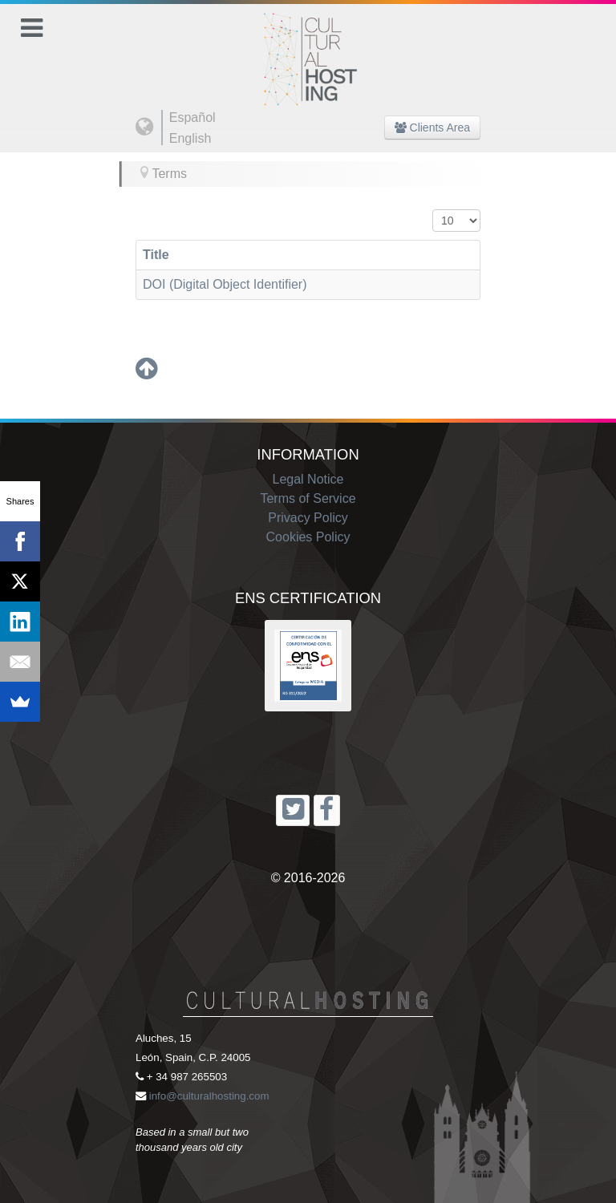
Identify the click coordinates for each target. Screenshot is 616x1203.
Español (192, 117)
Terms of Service (307, 498)
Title (156, 254)
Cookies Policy (308, 537)
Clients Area (432, 127)
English (190, 138)
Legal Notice (308, 479)
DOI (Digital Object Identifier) (225, 284)
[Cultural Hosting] (308, 49)
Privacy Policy (308, 518)
